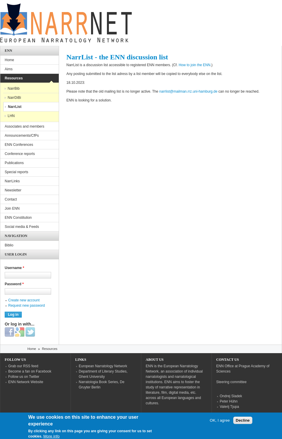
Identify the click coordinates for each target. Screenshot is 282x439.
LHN (11, 116)
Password (14, 284)
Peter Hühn (229, 401)
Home (9, 60)
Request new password (26, 305)
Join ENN (12, 208)
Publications (14, 163)
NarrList (14, 107)
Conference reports (20, 154)
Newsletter (13, 190)
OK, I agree (220, 422)
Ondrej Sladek (231, 396)
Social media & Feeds (22, 227)
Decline (243, 422)
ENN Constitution (18, 218)
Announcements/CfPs (22, 135)
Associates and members (24, 126)
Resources (14, 78)
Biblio (9, 245)
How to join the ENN (194, 65)
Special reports (16, 172)
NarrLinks (12, 181)
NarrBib (14, 88)
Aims (9, 69)
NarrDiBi (14, 98)
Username (14, 268)
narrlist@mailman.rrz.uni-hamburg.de (188, 91)
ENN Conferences (19, 145)
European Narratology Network (103, 366)
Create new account (24, 300)
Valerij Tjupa (229, 407)
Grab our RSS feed (23, 366)
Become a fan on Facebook (29, 371)
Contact (11, 199)
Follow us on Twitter (23, 377)
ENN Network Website (25, 382)
